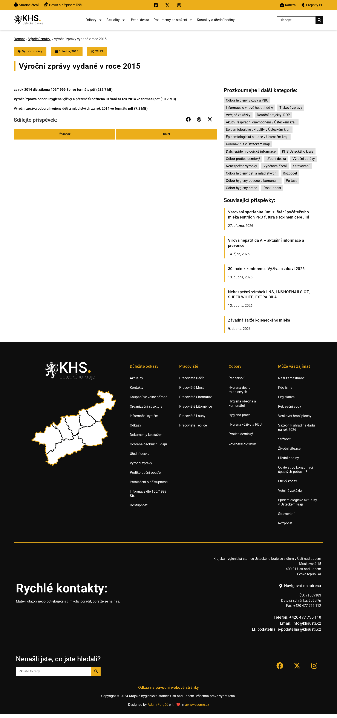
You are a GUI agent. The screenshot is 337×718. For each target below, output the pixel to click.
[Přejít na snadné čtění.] (26, 5)
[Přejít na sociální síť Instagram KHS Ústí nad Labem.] (180, 5)
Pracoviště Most (191, 388)
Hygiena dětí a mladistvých (239, 390)
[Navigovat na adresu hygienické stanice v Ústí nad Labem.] (300, 586)
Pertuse (291, 181)
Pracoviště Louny (192, 416)
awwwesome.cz (197, 705)
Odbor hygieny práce (241, 188)
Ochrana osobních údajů (148, 444)
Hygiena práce (239, 415)
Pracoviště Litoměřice (195, 406)
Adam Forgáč (158, 705)
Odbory (94, 20)
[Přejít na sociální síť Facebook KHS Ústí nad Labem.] (157, 5)
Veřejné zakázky (238, 115)
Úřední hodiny (288, 458)
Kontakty (136, 388)
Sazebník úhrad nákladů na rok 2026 (296, 427)
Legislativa (286, 397)
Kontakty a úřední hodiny (216, 20)
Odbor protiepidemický (243, 159)
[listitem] (47, 439)
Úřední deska (139, 20)
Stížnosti (284, 439)
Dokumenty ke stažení (173, 20)
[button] (188, 119)
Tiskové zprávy (290, 108)
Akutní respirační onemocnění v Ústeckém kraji (261, 122)
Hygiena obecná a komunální (242, 403)
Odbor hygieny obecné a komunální (252, 181)
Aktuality (115, 20)
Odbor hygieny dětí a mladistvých (251, 173)
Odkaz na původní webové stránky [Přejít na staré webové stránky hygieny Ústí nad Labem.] (168, 687)
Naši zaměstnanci (291, 378)
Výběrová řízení (275, 166)
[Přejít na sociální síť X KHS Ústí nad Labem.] (168, 5)
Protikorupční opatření (146, 473)
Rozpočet (290, 173)
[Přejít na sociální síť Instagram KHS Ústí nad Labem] (314, 665)
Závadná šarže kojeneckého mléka (259, 320)
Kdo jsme (285, 388)
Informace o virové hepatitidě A (249, 108)
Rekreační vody (289, 406)
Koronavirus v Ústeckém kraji (248, 144)
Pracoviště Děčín (192, 378)
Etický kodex (287, 481)
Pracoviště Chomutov (195, 397)
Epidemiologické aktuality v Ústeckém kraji (258, 130)
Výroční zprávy (39, 39)
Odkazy (135, 425)
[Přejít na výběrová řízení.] (288, 5)
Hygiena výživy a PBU (245, 424)
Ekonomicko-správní (244, 443)
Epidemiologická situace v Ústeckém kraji (257, 137)
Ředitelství (236, 378)
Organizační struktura (146, 406)
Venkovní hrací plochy (294, 416)
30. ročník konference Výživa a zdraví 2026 (266, 269)
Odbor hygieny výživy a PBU (247, 100)
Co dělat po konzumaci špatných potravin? (295, 469)
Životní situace (289, 448)
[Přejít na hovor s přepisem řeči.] (63, 5)
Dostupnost (272, 188)
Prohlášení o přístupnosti (149, 482)
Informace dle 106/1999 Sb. (148, 493)
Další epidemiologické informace (251, 151)
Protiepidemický (241, 434)
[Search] (319, 20)
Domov (19, 39)
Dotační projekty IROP (273, 115)
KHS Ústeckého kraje (297, 151)
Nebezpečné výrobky (241, 166)
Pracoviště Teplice (193, 425)
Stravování (301, 166)
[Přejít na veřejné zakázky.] (312, 5)
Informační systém (144, 416)
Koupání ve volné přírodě (148, 397)
